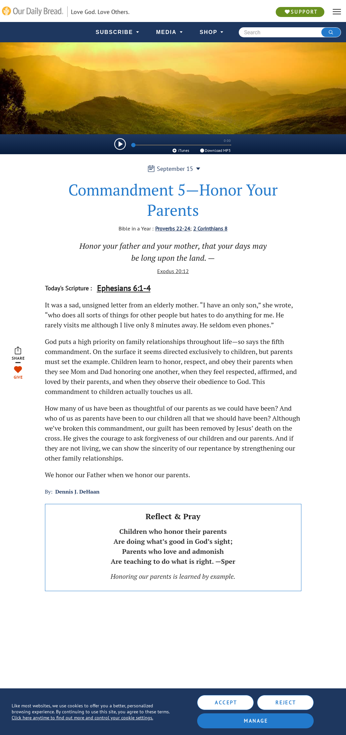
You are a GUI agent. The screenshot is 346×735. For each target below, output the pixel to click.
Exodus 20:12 (173, 271)
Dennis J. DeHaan (77, 491)
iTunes (180, 150)
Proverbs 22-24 (172, 228)
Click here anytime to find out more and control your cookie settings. (82, 718)
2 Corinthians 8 (210, 228)
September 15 (173, 169)
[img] (120, 144)
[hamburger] (337, 12)
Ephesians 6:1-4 (124, 288)
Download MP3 (215, 150)
